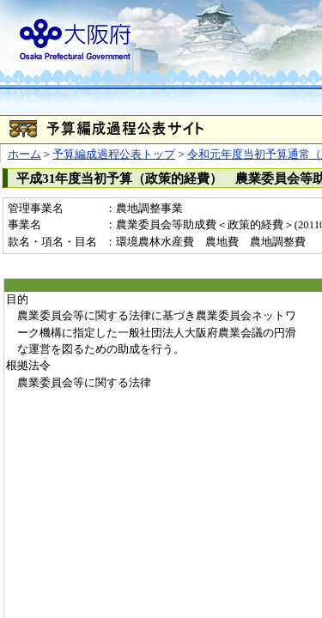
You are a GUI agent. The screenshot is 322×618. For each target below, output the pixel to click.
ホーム (24, 154)
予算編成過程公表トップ (113, 154)
